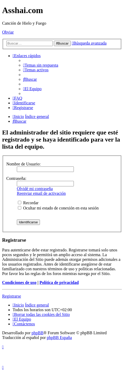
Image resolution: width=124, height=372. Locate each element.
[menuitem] (40, 65)
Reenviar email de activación (41, 193)
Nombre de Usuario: (23, 164)
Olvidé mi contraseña (35, 188)
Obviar (8, 32)
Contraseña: (16, 178)
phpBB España (59, 337)
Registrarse (11, 296)
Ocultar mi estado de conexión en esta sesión (58, 208)
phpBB (37, 333)
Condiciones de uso (19, 282)
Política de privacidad (59, 282)
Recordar (28, 203)
